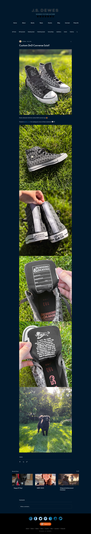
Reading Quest (31, 31)
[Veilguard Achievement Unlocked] (68, 479)
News (41, 528)
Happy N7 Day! (18, 488)
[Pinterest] (45, 16)
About (32, 528)
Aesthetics (58, 31)
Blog (51, 528)
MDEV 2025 (40, 488)
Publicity (72, 31)
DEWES (50, 10)
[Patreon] (60, 518)
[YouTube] (55, 518)
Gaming (21, 457)
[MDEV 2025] (45, 479)
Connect (57, 528)
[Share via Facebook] (20, 461)
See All (77, 471)
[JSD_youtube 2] (50, 16)
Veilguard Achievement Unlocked (66, 489)
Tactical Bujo (51, 31)
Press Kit (63, 528)
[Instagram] (38, 16)
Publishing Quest (41, 31)
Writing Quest (22, 31)
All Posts (14, 31)
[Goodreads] (48, 16)
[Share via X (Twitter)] (23, 461)
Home (27, 528)
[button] (77, 31)
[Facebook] (40, 16)
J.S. (36, 10)
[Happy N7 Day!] (22, 479)
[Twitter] (43, 16)
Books (37, 528)
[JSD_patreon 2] (53, 16)
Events (65, 31)
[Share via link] (27, 461)
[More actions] (71, 41)
